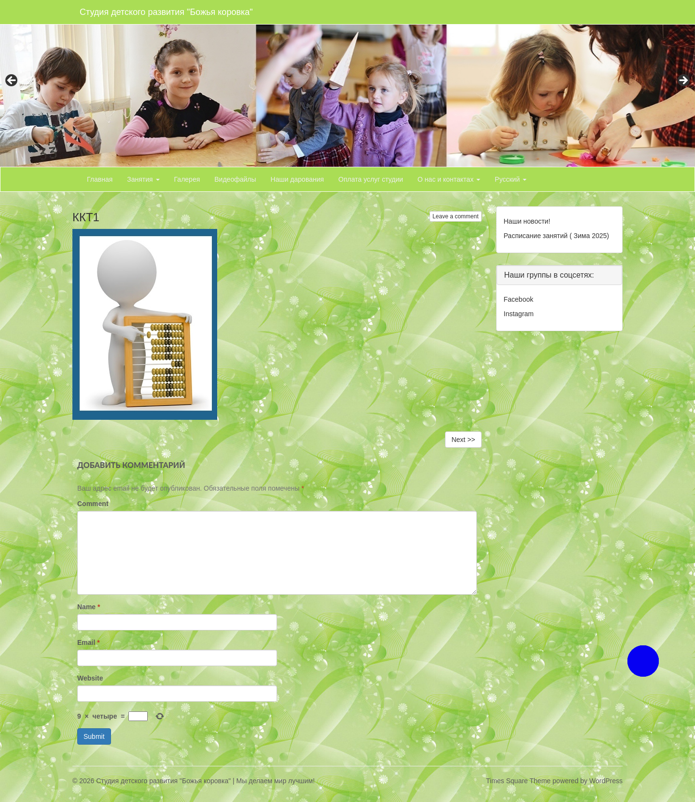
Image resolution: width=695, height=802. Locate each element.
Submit (94, 736)
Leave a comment (455, 216)
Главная (99, 179)
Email (88, 642)
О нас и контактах (448, 179)
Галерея (187, 179)
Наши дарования (297, 179)
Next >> (463, 439)
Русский (511, 179)
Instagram (519, 314)
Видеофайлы (235, 179)
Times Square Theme (518, 781)
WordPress (606, 781)
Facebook (518, 299)
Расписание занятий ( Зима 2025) (556, 236)
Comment (93, 504)
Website (90, 678)
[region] (347, 83)
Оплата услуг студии (370, 179)
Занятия (143, 179)
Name (88, 607)
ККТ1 (85, 217)
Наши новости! (527, 221)
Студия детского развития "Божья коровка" (166, 12)
